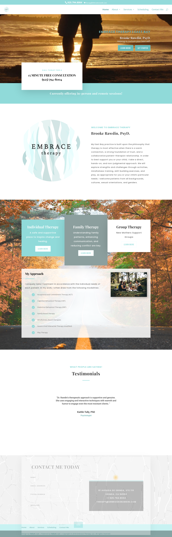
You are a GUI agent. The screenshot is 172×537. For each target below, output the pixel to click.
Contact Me (157, 10)
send (78, 530)
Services (128, 10)
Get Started (143, 48)
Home (105, 10)
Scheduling (143, 10)
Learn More (125, 48)
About (115, 10)
